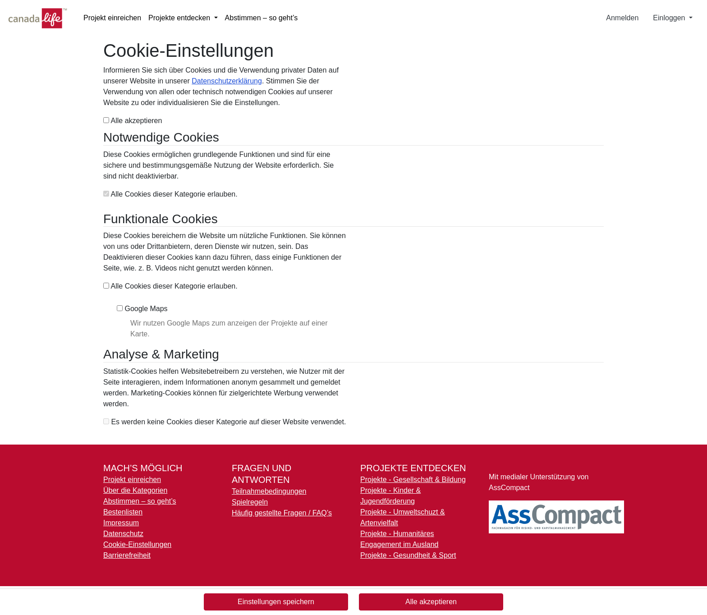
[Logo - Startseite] (41, 18)
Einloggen (670, 18)
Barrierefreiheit (127, 555)
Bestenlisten (122, 512)
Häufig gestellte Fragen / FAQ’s (282, 513)
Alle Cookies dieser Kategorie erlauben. (170, 194)
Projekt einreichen (112, 18)
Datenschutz (123, 533)
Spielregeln (250, 502)
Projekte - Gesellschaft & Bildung (413, 479)
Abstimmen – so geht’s (261, 18)
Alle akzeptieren (132, 120)
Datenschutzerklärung (227, 81)
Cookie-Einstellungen (137, 544)
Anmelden (622, 18)
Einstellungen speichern (276, 602)
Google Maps (142, 308)
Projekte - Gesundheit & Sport (408, 555)
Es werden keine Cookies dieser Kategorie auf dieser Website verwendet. (224, 422)
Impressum (121, 523)
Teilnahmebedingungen (269, 491)
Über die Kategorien (135, 490)
